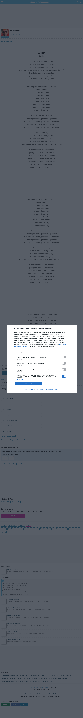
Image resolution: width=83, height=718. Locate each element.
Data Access (39, 389)
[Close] (73, 328)
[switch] (64, 357)
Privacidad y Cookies (52, 389)
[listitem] (41, 353)
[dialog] (41, 359)
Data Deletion (29, 389)
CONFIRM (28, 383)
